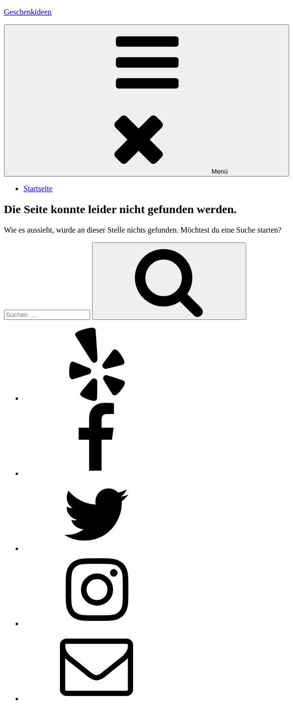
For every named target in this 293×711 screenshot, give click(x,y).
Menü (146, 100)
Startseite (38, 188)
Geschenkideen (28, 12)
